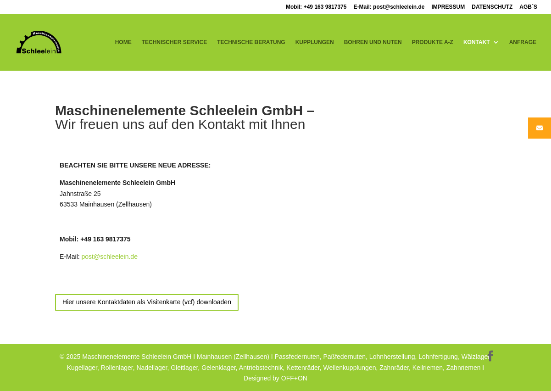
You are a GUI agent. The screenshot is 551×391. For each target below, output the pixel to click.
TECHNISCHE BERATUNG (251, 42)
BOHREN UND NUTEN (373, 42)
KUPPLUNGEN (314, 42)
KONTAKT (476, 42)
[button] (20, 371)
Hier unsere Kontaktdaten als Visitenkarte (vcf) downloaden (146, 302)
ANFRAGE (522, 42)
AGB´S (528, 7)
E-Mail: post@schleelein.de (388, 7)
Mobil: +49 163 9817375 (316, 7)
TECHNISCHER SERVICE (174, 42)
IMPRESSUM (448, 7)
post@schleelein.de (110, 256)
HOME (123, 42)
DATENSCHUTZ (492, 7)
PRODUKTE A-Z (432, 42)
